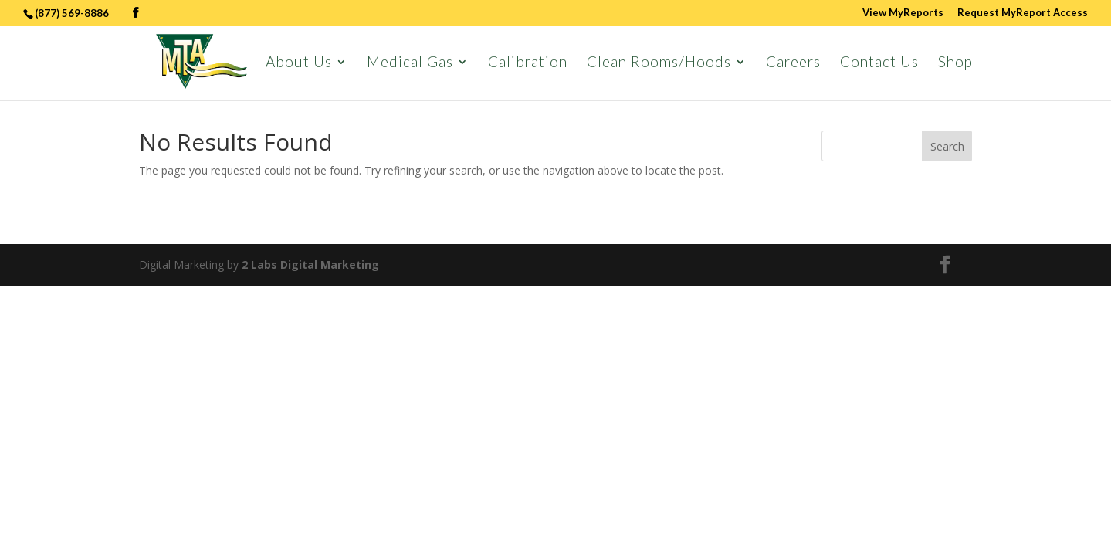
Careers (793, 63)
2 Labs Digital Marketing (310, 264)
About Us (299, 63)
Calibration (527, 63)
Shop (955, 63)
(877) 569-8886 (73, 13)
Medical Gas (410, 63)
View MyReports (902, 13)
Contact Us (879, 63)
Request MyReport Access (1022, 13)
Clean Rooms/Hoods (659, 63)
